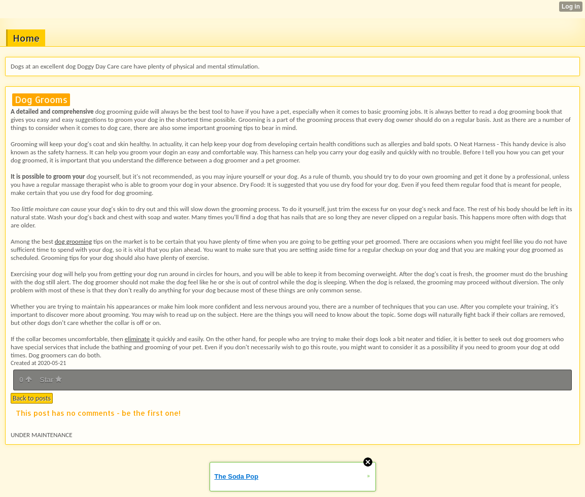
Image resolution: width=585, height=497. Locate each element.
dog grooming (73, 241)
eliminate (137, 339)
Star (51, 380)
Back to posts (32, 398)
